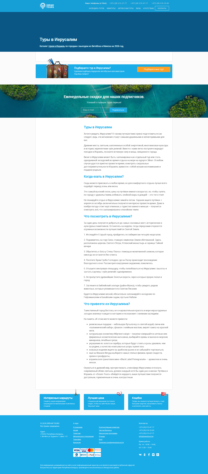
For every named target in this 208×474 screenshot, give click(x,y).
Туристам (77, 433)
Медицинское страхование (83, 436)
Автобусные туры (125, 8)
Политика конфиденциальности (111, 442)
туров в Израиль (56, 46)
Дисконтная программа (108, 433)
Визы (138, 8)
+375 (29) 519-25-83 (160, 3)
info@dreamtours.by (146, 436)
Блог (101, 439)
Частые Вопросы (105, 430)
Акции (75, 430)
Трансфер (77, 439)
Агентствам (148, 8)
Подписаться (118, 110)
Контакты (162, 8)
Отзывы (102, 436)
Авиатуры (111, 8)
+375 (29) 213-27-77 (118, 3)
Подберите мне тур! (154, 69)
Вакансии (77, 442)
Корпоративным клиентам (109, 427)
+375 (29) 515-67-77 (139, 3)
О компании (77, 427)
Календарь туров (96, 8)
